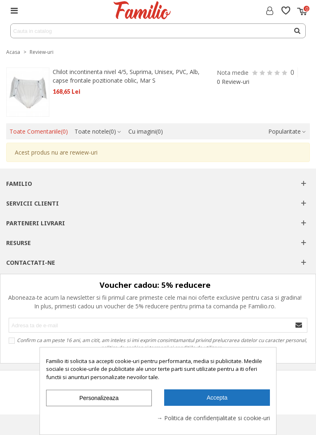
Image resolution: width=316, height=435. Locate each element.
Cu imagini (145, 131)
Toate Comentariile (38, 131)
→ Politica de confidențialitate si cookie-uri (213, 418)
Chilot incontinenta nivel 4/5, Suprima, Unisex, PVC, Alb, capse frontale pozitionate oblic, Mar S (126, 76)
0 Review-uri (233, 82)
